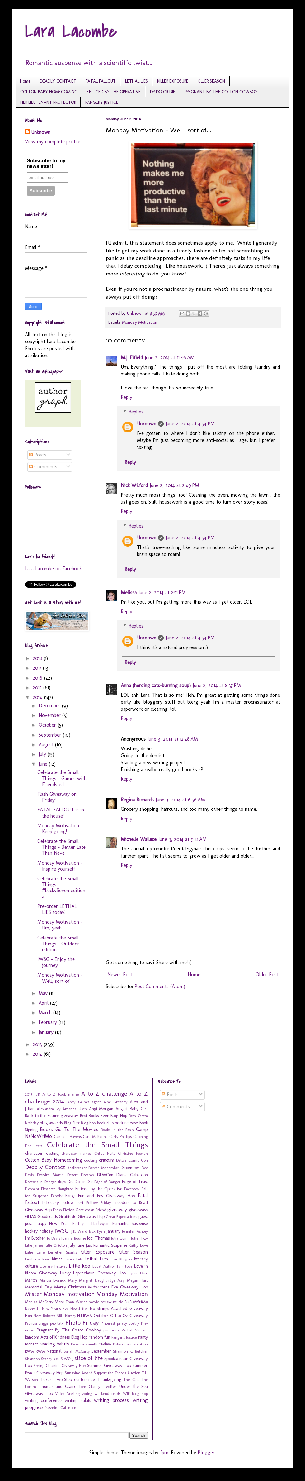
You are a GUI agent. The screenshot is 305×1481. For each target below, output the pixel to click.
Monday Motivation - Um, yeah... (59, 925)
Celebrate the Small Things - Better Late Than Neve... (61, 847)
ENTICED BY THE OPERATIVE (114, 91)
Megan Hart (137, 1280)
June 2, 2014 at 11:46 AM (170, 358)
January (47, 1032)
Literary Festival (53, 1266)
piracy (122, 1323)
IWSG (61, 1230)
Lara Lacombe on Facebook (53, 568)
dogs (62, 1181)
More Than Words (71, 1301)
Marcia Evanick (53, 1280)
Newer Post (120, 974)
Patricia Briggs (36, 1323)
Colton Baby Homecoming (53, 1160)
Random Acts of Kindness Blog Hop (56, 1337)
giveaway (117, 1209)
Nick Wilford (134, 485)
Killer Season (133, 1252)
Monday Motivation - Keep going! (59, 828)
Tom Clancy (89, 1386)
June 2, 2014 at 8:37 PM (217, 685)
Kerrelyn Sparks (62, 1252)
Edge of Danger (107, 1181)
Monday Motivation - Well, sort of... (59, 978)
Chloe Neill (104, 1153)
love (128, 1266)
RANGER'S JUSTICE (101, 102)
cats (39, 1146)
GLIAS (30, 1216)
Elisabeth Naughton (57, 1189)
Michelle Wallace (139, 839)
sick (56, 1358)
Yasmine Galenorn (60, 1407)
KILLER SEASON (211, 81)
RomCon (141, 1344)
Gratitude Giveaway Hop (81, 1216)
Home (25, 81)
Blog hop (88, 1122)
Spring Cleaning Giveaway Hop (60, 1365)
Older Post (267, 974)
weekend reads (108, 1393)
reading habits (54, 1344)
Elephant (32, 1189)
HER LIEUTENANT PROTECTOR (48, 102)
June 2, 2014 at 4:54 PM (190, 424)
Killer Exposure (97, 1252)
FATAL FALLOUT (101, 81)
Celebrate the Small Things (97, 1144)
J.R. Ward (79, 1231)
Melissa (129, 592)
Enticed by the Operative (98, 1189)
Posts (37, 455)
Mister (33, 1293)
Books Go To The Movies (69, 1129)
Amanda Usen (75, 1108)
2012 (38, 1054)
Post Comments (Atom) (159, 986)
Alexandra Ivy (49, 1108)
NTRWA (84, 1315)
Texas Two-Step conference (67, 1379)
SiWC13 (67, 1358)
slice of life (88, 1358)
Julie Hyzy (139, 1238)
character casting (42, 1153)
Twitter (110, 1386)
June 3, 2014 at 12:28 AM (173, 739)
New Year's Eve (55, 1308)
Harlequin (80, 1223)
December (50, 706)
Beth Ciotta (138, 1115)
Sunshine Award (78, 1372)
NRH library (66, 1315)
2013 (38, 1044)
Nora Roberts (44, 1315)
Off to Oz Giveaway (129, 1315)
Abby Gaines (78, 1102)
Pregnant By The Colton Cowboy (69, 1330)
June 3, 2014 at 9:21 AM (182, 839)
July (43, 754)
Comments (43, 467)
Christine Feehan (133, 1153)
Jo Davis (53, 1238)
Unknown (146, 424)
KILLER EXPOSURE (172, 81)
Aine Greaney (115, 1102)
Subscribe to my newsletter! (46, 163)
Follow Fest (72, 1202)
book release (126, 1122)
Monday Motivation (139, 322)
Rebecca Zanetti (84, 1344)
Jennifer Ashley (135, 1231)
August (47, 745)
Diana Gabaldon (132, 1175)
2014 (38, 697)
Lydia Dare (138, 1273)
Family (56, 1195)
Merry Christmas (70, 1287)
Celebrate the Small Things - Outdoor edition (58, 944)
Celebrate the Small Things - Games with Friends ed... (62, 778)
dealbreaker (77, 1167)
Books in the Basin (117, 1129)
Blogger (206, 1452)
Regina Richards (137, 800)
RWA (29, 1351)
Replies (136, 412)
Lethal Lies (96, 1259)
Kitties (57, 1259)
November (50, 715)
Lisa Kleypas (121, 1259)
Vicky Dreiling (67, 1393)
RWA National (49, 1351)
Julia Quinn (120, 1238)
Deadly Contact (45, 1167)
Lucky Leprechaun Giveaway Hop (93, 1273)
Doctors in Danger (40, 1181)
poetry (134, 1323)
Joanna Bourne (73, 1238)
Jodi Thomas (98, 1238)
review (105, 1344)
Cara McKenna (95, 1136)
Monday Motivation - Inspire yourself (59, 866)
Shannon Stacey (38, 1358)
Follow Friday (98, 1202)
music (118, 1301)
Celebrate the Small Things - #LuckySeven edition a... (61, 888)
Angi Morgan (101, 1108)
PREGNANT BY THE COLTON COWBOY (221, 91)
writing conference (43, 1400)
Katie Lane (35, 1252)
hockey (31, 1231)
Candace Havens (68, 1136)
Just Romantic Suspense (106, 1245)
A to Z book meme (60, 1094)
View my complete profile (52, 142)
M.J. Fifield (132, 358)
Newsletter (79, 1308)
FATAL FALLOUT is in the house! (60, 813)
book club (105, 1122)
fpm (164, 1452)
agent (96, 1102)
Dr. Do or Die (80, 1181)
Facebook (132, 1189)
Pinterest (108, 1323)
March (46, 1012)
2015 (38, 687)
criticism (106, 1160)
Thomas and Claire (57, 1386)
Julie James (34, 1245)
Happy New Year (52, 1223)
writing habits (78, 1400)
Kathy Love (138, 1245)
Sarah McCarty (77, 1351)
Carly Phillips (120, 1136)
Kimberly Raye (37, 1259)
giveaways (138, 1209)
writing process (111, 1400)
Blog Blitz (72, 1122)
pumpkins (111, 1330)
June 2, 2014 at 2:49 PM (174, 485)
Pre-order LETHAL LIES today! (57, 909)
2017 (38, 668)
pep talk (56, 1323)
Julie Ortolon (56, 1245)
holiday (46, 1231)
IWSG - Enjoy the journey (56, 962)
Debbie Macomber (103, 1167)
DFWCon (105, 1175)
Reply (126, 397)
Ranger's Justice (124, 1337)
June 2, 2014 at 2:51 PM (162, 592)
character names (76, 1153)
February (49, 1022)
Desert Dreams (80, 1175)
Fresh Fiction (63, 1209)
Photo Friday (82, 1322)
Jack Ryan (97, 1231)
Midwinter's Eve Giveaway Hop (118, 1287)
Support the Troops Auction (117, 1372)
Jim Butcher (35, 1238)
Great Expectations (121, 1216)
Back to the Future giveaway (51, 1115)
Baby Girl (139, 1108)
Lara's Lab (73, 1259)
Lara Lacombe (71, 32)
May (44, 993)
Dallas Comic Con (132, 1160)
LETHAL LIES (136, 81)
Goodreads (47, 1216)
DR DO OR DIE (162, 91)
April (44, 1003)
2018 (38, 658)
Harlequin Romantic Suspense (120, 1223)
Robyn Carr (122, 1344)
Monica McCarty (39, 1301)
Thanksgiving (109, 1379)
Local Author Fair (107, 1266)
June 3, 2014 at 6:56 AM (180, 800)
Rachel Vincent (135, 1330)
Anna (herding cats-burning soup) (156, 685)
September (51, 735)
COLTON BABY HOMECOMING (48, 91)
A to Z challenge (104, 1093)
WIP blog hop (135, 1393)
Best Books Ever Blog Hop (103, 1115)
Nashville (32, 1308)
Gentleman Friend (91, 1209)
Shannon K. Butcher (130, 1351)
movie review (100, 1301)
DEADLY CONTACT (58, 81)
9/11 (37, 1094)
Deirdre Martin (50, 1175)
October (48, 725)
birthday (32, 1122)
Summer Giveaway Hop (109, 1365)
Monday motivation (69, 1293)
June (44, 764)
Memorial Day (38, 1287)
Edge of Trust (135, 1181)
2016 (38, 678)
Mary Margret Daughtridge (91, 1280)
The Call (131, 1379)
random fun (99, 1337)
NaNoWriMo (136, 1301)
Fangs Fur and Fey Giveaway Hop (100, 1195)
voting (87, 1393)
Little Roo (80, 1266)
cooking (90, 1160)
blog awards (51, 1122)
